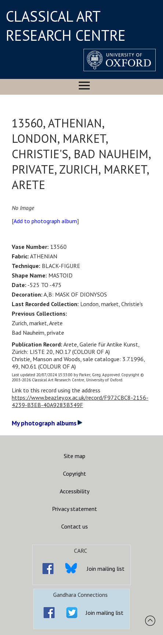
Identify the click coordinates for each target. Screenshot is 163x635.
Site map (74, 456)
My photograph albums (47, 423)
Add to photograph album (45, 221)
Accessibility (74, 491)
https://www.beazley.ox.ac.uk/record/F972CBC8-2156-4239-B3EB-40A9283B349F (80, 401)
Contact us (74, 526)
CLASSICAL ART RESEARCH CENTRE (66, 26)
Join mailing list (106, 568)
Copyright (74, 473)
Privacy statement (74, 508)
